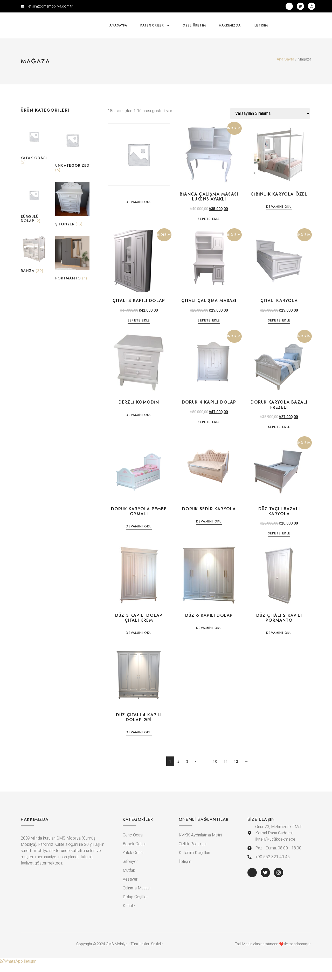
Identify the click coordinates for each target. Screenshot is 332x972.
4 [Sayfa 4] (196, 768)
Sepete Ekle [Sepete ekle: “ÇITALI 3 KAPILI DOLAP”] (139, 328)
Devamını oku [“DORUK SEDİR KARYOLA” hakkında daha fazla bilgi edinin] (209, 529)
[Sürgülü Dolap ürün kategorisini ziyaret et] (34, 210)
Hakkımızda (230, 29)
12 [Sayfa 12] (236, 768)
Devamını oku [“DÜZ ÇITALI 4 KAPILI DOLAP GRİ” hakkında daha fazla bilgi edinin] (138, 740)
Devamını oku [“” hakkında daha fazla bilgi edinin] (138, 210)
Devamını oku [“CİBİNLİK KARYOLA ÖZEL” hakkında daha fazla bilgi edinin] (279, 215)
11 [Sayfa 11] (226, 768)
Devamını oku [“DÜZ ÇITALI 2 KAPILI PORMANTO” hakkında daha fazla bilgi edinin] (279, 641)
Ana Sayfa (285, 67)
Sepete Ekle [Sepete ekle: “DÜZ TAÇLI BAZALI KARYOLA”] (279, 541)
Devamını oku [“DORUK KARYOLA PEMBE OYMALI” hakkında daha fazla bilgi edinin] (138, 534)
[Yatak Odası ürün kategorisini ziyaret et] (34, 152)
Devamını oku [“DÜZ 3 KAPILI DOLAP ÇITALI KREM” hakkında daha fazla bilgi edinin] (138, 641)
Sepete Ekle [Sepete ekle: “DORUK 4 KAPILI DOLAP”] (209, 430)
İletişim (261, 29)
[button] (18, 969)
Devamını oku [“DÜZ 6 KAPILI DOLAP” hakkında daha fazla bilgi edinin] (209, 636)
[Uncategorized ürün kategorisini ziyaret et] (72, 156)
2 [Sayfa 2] (178, 768)
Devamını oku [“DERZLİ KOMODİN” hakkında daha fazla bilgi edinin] (138, 423)
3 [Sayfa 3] (187, 768)
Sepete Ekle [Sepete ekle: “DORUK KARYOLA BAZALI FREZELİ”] (279, 435)
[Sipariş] (270, 120)
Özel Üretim (194, 29)
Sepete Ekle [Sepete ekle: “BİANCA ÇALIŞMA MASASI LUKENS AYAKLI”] (209, 227)
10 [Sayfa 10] (215, 768)
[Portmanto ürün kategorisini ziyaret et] (72, 266)
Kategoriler (155, 29)
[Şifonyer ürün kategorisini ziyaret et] (72, 212)
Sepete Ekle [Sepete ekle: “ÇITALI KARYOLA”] (279, 328)
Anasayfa (118, 29)
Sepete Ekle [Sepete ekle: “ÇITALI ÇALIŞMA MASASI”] (209, 328)
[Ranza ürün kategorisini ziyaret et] (34, 262)
